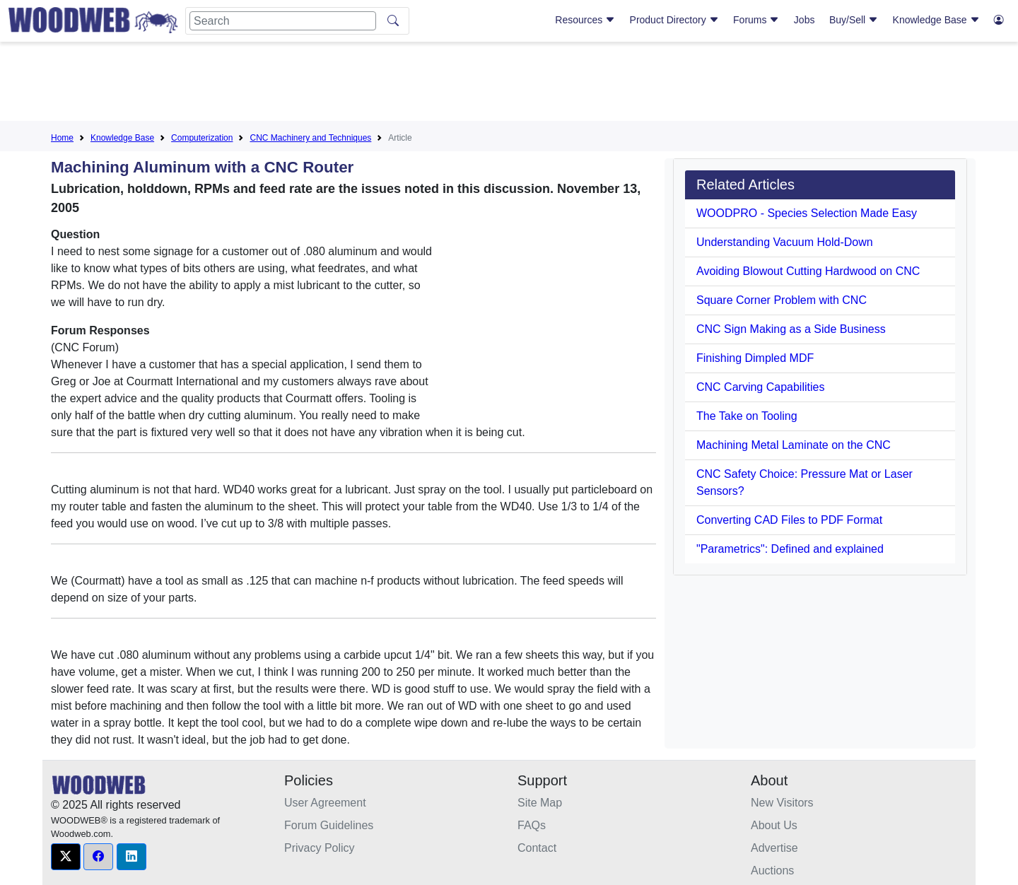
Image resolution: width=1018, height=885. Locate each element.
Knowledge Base (936, 19)
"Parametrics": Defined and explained (790, 549)
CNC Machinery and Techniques (310, 138)
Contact (536, 848)
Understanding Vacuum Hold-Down (784, 242)
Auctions (772, 871)
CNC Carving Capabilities (760, 387)
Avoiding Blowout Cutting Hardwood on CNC (808, 271)
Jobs (804, 19)
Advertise (774, 848)
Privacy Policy (319, 848)
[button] (66, 856)
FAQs (531, 825)
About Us (774, 825)
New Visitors (782, 803)
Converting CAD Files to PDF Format (789, 520)
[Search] (282, 20)
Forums (756, 19)
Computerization (202, 138)
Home (62, 138)
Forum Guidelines (328, 825)
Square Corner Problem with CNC (781, 300)
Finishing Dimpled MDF (755, 358)
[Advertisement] (509, 84)
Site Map (539, 803)
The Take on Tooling (746, 416)
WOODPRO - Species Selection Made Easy (806, 213)
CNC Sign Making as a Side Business (791, 329)
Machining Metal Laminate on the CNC (793, 445)
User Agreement (325, 803)
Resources (585, 19)
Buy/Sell (853, 19)
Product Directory (674, 19)
